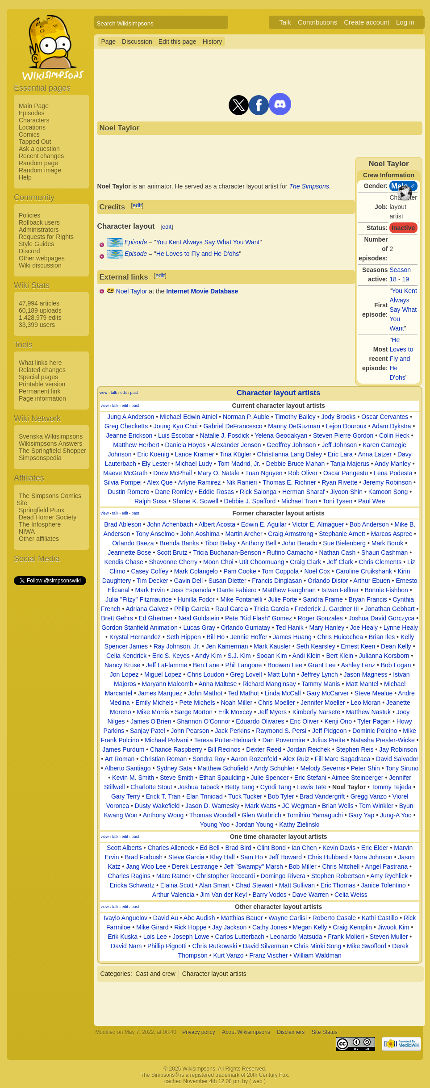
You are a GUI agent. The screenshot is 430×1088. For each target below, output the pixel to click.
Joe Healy (364, 627)
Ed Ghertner (155, 618)
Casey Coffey (149, 571)
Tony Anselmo (155, 533)
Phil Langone (243, 665)
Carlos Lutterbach (240, 936)
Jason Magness (365, 674)
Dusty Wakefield (157, 805)
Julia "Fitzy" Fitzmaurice (138, 599)
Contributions (317, 22)
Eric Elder (374, 847)
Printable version (42, 384)
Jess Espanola (191, 590)
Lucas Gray (199, 627)
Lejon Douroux (346, 426)
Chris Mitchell (340, 866)
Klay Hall (222, 857)
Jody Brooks (338, 416)
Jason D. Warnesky (212, 805)
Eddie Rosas (216, 491)
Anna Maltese (218, 683)
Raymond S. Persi (281, 730)
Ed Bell (209, 847)
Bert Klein (339, 655)
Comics (29, 134)
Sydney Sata (174, 768)
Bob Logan (396, 665)
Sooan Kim (271, 655)
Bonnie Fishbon (386, 590)
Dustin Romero (128, 491)
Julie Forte (282, 599)
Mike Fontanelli (241, 599)
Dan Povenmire (283, 740)
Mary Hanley (327, 627)
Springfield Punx (41, 510)
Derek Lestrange (195, 866)
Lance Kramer (194, 454)
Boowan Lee (284, 665)
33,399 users (37, 324)
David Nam (126, 946)
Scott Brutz (172, 552)
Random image (40, 170)
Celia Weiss (350, 894)
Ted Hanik (290, 627)
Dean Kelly (396, 646)
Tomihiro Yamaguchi (315, 815)
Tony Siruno (401, 768)
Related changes (42, 369)
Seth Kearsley (315, 646)
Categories (115, 973)
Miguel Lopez (162, 674)
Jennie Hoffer (248, 636)
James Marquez (160, 693)
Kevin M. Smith (133, 777)
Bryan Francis (367, 599)
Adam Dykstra (391, 426)
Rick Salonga (258, 491)
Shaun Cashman (384, 552)
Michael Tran (299, 501)
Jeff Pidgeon (329, 730)
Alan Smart (214, 885)
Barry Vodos (269, 894)
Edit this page (177, 41)
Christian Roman (163, 758)
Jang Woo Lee (146, 866)
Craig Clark (305, 561)
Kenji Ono (337, 721)
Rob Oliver (302, 473)
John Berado (299, 543)
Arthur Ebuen (371, 580)
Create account (366, 22)
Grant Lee (322, 665)
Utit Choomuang (261, 561)
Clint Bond (271, 847)
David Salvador (397, 758)
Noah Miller (236, 702)
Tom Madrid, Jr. (238, 463)
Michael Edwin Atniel (188, 416)
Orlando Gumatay (246, 627)
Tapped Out (35, 141)
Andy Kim (208, 655)
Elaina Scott (177, 885)
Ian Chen (304, 847)
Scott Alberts (124, 847)
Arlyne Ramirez (199, 482)
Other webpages (42, 258)
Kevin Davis (338, 847)
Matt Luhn (281, 674)
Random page (38, 163)
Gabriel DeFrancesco (232, 426)
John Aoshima (200, 533)
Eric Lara (340, 454)
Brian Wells (338, 805)
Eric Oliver (304, 721)
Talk (285, 22)
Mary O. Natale (218, 473)
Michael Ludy (193, 463)
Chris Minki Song (317, 946)
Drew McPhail (172, 473)
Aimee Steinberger (358, 777)
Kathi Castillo (380, 917)
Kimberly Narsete (316, 712)
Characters (34, 120)
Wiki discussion (40, 265)
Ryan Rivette (339, 482)
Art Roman (119, 758)
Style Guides (36, 243)
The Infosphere (40, 524)
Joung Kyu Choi (176, 426)
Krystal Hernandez (135, 636)
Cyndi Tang (276, 787)
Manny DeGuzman (294, 426)
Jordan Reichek (308, 749)
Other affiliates (39, 538)
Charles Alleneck (170, 847)
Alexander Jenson (236, 444)
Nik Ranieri (241, 482)
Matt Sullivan (297, 885)
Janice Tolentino (383, 885)
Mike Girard (152, 927)
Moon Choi (218, 561)
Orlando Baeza (133, 543)
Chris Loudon (205, 674)
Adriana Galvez (146, 608)
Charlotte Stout (151, 787)
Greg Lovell (246, 674)
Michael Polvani (166, 740)
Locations (32, 127)
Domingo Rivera (283, 875)
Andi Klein (306, 655)
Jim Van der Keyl (223, 894)
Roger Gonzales (320, 618)
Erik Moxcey (235, 712)
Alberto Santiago (127, 768)
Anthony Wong (163, 815)
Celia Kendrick (126, 655)
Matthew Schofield (222, 768)
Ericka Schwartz (132, 885)
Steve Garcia (186, 857)
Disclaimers (291, 1032)
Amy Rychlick (389, 875)
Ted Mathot (243, 693)
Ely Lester (156, 463)
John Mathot (205, 693)
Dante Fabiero (237, 590)
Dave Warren (310, 894)
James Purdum (123, 749)
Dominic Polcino (374, 730)
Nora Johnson (373, 857)
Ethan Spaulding (222, 777)
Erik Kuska (123, 936)
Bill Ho (216, 636)
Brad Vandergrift (322, 796)
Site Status (325, 1032)
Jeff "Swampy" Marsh (253, 866)
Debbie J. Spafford (250, 501)
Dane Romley (174, 491)
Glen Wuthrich (261, 815)
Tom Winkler (376, 805)
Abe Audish (199, 917)
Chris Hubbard (328, 857)
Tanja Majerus (349, 463)
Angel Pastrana (386, 866)
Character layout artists (278, 393)
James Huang (292, 636)
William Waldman (317, 955)
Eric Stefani (310, 777)
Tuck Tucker (245, 796)
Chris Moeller (276, 702)
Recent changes (41, 155)
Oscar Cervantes (384, 416)
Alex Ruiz (296, 758)
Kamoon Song (388, 491)
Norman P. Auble (246, 416)
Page (108, 41)
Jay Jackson (229, 927)
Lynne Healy (401, 627)
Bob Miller (302, 866)
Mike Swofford (366, 946)
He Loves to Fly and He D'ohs (401, 358)
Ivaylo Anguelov (125, 917)
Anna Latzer (375, 454)
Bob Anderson (369, 524)
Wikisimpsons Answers (50, 443)
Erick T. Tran (163, 796)
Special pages (38, 377)
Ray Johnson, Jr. (177, 646)
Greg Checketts (126, 426)
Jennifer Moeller (323, 702)
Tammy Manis (320, 683)
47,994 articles (39, 303)
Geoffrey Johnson (291, 444)
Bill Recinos (224, 749)
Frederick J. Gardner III (327, 608)
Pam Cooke (240, 571)
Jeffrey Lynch (319, 674)
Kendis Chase (123, 561)
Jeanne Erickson (129, 435)
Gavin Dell (188, 580)
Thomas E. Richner (289, 482)
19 (405, 279)
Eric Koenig (153, 454)
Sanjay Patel (147, 730)
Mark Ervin (150, 590)
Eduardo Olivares (260, 721)
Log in (405, 22)
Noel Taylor (131, 291)
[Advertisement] (49, 720)
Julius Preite (328, 740)
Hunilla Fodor (195, 599)
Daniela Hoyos (185, 444)
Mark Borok (388, 543)
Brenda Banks (179, 543)
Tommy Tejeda (392, 787)
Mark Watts (260, 805)
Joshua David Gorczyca (382, 618)
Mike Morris (153, 712)
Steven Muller (389, 936)
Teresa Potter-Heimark (225, 740)
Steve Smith (176, 777)
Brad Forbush (144, 857)
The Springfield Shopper (52, 450)
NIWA (27, 531)
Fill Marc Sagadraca (343, 758)
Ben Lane (206, 665)
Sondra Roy (208, 758)
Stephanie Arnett (342, 533)
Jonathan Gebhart (389, 608)
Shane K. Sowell (195, 501)
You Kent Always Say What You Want (403, 309)
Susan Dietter (227, 580)
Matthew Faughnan (289, 590)
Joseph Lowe (190, 936)
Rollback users (39, 222)
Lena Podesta (393, 473)
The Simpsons (309, 186)
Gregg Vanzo (369, 796)
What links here (40, 362)
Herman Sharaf (303, 491)
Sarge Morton (194, 712)
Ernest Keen (358, 646)
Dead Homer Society (47, 517)
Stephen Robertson (338, 875)
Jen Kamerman (227, 646)
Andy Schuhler (274, 768)
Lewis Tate (311, 787)
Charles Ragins (129, 875)
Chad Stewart (254, 885)
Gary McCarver (327, 693)
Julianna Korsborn (384, 655)
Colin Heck (394, 435)
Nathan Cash (337, 552)
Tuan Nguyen (264, 473)
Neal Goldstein (198, 618)
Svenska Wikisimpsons (51, 436)
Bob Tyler (281, 796)
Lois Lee (155, 936)
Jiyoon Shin (346, 491)
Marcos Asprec (391, 533)
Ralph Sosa (150, 501)
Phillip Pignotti (167, 946)
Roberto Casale (334, 917)
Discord (29, 251)
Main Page (34, 105)
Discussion (137, 41)
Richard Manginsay (269, 683)
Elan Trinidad (204, 796)
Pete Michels (197, 702)
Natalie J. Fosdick (224, 435)
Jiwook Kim (393, 927)
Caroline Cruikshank (364, 571)
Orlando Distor (328, 580)
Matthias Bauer (242, 917)
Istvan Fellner (340, 590)
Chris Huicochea (340, 636)
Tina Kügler (235, 454)
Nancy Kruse (122, 665)
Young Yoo (215, 824)
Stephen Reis (355, 749)
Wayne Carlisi (287, 917)
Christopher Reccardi (225, 875)
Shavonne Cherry (173, 561)
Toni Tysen (338, 501)
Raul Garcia (231, 608)
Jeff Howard (284, 857)
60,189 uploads (40, 310)
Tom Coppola (280, 571)
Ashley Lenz (358, 665)
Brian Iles (382, 636)
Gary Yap (361, 815)
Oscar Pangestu (345, 473)
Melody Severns (322, 768)
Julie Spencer (270, 777)
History (212, 41)
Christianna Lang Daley (289, 454)
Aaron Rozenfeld (254, 758)
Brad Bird (238, 847)
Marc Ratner (173, 875)
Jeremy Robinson (387, 482)
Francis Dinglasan (277, 580)
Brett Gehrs (117, 618)
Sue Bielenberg (344, 543)
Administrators (38, 229)
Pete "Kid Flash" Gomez (258, 618)
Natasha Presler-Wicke (383, 740)
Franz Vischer (268, 955)
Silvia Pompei (123, 482)
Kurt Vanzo (228, 955)
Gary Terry (125, 796)
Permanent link (39, 391)
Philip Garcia (191, 608)
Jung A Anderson (130, 416)
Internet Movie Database (202, 291)
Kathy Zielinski (299, 824)
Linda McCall (283, 693)
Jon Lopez (124, 674)
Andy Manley (393, 463)
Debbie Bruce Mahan (295, 463)
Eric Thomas (338, 885)
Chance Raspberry (176, 749)
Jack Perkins (232, 730)
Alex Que (160, 482)
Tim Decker (152, 580)
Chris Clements (380, 561)
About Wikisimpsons (246, 1032)
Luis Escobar (176, 435)
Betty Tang (240, 787)
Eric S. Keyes (171, 655)
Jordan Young (254, 824)
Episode (136, 242)
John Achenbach (170, 524)
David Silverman (265, 946)
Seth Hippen (184, 636)
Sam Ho (251, 857)
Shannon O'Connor (203, 721)
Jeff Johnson (339, 444)
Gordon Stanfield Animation (139, 627)
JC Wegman (299, 805)
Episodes (32, 113)
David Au (165, 917)
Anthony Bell (258, 543)
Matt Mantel (362, 683)
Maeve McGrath (125, 473)
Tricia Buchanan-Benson (227, 552)
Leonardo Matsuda (296, 936)
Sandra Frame (322, 599)
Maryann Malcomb (167, 683)
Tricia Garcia (271, 608)
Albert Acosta (217, 524)
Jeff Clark (340, 561)
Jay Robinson (398, 749)
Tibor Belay (220, 543)
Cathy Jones (269, 927)
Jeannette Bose (129, 552)
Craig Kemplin (352, 927)
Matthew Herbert (136, 444)
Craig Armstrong (290, 533)
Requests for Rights (46, 236)
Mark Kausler (272, 646)
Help (25, 177)
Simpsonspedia (40, 457)
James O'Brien (150, 721)
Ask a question (39, 148)
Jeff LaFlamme (166, 665)
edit (137, 205)
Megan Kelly (309, 927)
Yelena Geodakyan (281, 435)
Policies (29, 215)
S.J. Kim (238, 655)
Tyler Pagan (374, 721)
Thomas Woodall (212, 815)
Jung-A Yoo (396, 815)
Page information (42, 398)
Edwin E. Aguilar (264, 524)
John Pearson (190, 730)
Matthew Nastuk (368, 712)
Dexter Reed (263, 749)
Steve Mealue (374, 693)
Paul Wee (371, 501)
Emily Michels (154, 702)
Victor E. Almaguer (318, 524)
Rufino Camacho (290, 552)
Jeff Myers (272, 712)
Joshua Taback (198, 787)
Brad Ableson (122, 524)
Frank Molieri (346, 936)
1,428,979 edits (40, 317)
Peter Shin (365, 768)
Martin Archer (243, 533)
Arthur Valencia (173, 894)
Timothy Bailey (295, 416)
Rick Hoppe (190, 927)
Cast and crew (155, 973)
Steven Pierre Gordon (343, 435)
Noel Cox (317, 571)
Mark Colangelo (196, 571)
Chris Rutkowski (214, 946)
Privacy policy (198, 1032)
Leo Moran (365, 702)
